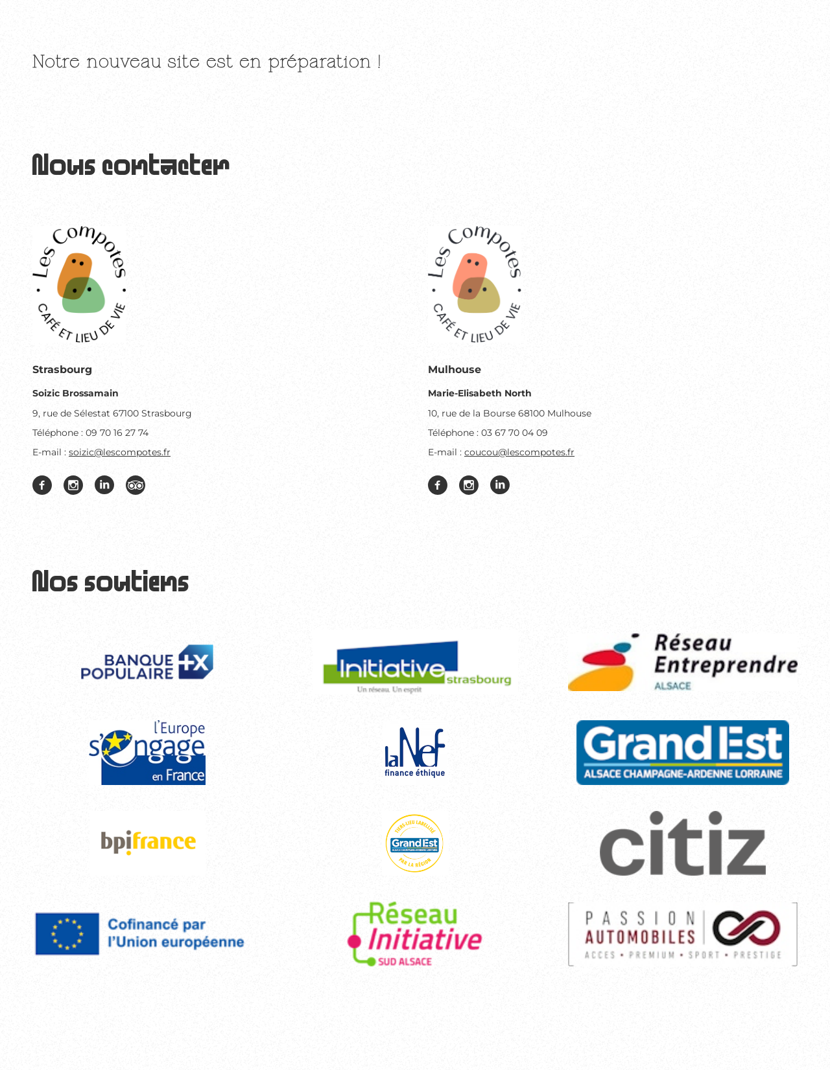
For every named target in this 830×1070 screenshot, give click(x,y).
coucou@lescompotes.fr (519, 452)
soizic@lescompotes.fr (120, 452)
